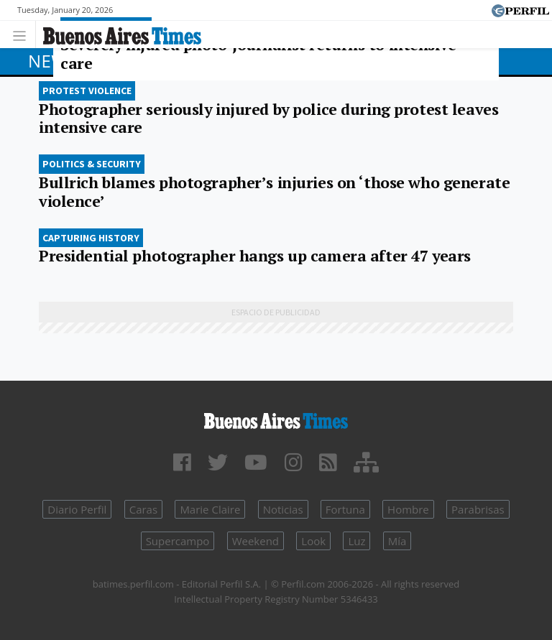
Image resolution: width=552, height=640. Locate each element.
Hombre (408, 509)
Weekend (255, 541)
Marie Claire (210, 509)
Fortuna (345, 509)
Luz (356, 541)
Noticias (283, 509)
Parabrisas (478, 509)
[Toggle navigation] (23, 34)
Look (313, 541)
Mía (397, 541)
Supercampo (178, 541)
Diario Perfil (76, 509)
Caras (143, 509)
